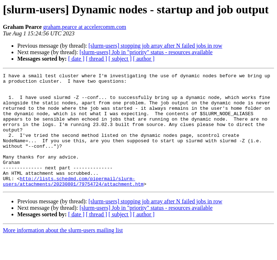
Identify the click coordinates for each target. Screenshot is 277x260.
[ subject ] (120, 59)
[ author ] (144, 59)
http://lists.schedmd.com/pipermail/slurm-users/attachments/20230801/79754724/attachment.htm (73, 203)
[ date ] (76, 59)
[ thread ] (96, 59)
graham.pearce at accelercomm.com (84, 27)
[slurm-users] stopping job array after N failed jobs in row (155, 46)
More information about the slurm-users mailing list (63, 253)
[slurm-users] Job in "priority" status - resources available (145, 52)
